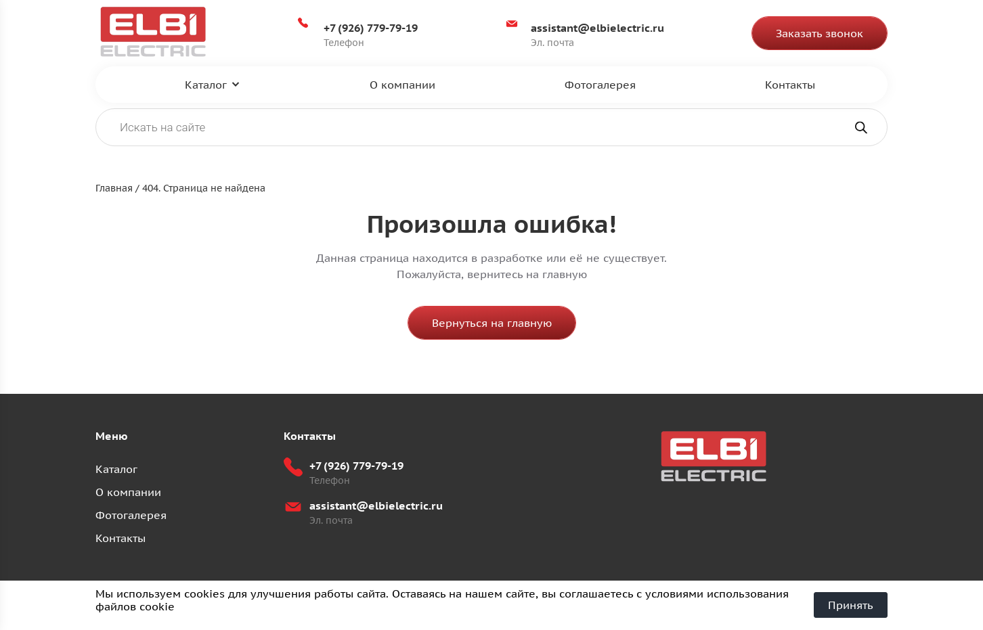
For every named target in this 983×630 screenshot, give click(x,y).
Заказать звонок (819, 33)
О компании (402, 84)
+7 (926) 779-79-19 (371, 28)
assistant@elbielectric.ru (597, 28)
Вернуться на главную (492, 323)
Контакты (790, 84)
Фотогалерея (600, 84)
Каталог (206, 84)
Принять (850, 605)
